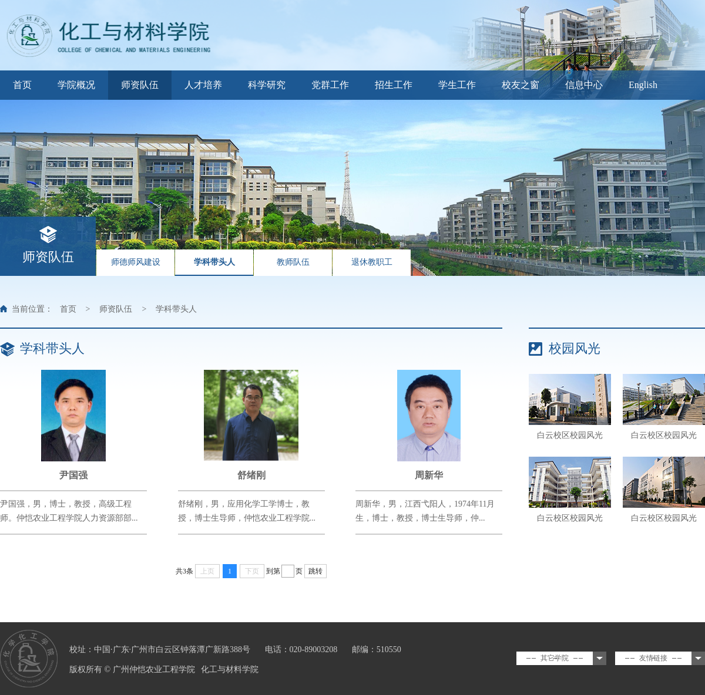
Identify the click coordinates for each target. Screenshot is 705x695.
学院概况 (76, 85)
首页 (22, 85)
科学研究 (267, 85)
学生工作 (457, 85)
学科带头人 (214, 262)
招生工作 (393, 85)
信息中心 (584, 85)
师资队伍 (140, 85)
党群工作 (330, 85)
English (643, 85)
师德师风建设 (135, 262)
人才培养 (203, 85)
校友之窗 (520, 85)
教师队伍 (293, 262)
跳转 (315, 571)
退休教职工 (371, 262)
